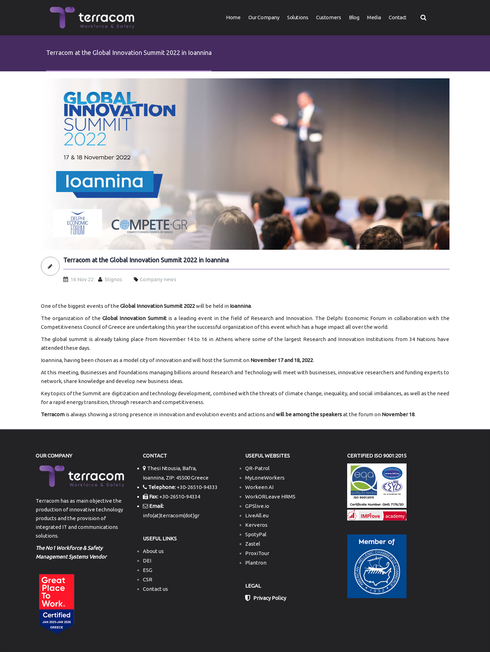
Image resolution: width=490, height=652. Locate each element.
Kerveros (256, 525)
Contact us (155, 589)
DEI (147, 561)
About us (153, 551)
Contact (398, 17)
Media (374, 17)
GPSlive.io (257, 506)
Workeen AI (259, 487)
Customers (328, 17)
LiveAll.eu (257, 515)
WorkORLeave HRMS (270, 496)
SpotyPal (255, 534)
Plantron (255, 563)
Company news (158, 279)
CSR (147, 579)
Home (233, 17)
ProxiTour (257, 553)
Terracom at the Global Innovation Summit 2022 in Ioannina (146, 260)
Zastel (252, 544)
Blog (354, 17)
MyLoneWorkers (265, 478)
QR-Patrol (257, 468)
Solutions (297, 17)
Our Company (263, 17)
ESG (147, 570)
